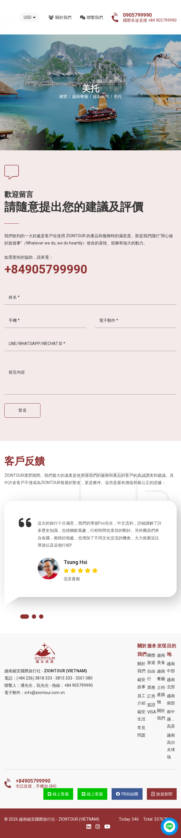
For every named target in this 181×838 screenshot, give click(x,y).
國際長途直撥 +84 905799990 (150, 17)
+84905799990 (45, 269)
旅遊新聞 (161, 794)
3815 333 (63, 678)
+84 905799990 (78, 685)
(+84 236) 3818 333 (34, 678)
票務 (151, 687)
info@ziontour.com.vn (45, 692)
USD (30, 17)
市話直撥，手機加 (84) (36, 783)
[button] (24, 616)
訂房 (151, 696)
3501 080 (84, 678)
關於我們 (60, 17)
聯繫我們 (91, 17)
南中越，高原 (171, 719)
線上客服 (58, 794)
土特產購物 (161, 694)
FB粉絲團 (127, 794)
